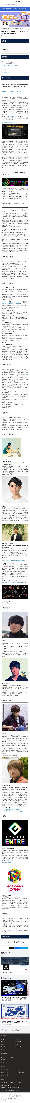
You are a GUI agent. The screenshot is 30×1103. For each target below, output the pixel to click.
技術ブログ (18, 1041)
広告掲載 (3, 1059)
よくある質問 (4, 1072)
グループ (3, 1046)
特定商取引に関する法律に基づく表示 (10, 1087)
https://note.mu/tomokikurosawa (13, 559)
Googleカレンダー (9, 65)
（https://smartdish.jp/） (20, 507)
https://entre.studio (7, 862)
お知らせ (18, 1070)
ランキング (18, 1046)
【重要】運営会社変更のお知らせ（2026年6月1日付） (15, 8)
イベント (6, 1029)
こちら (19, 226)
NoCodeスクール (17, 463)
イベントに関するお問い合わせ (15, 942)
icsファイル (18, 65)
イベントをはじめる (21, 1072)
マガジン (3, 1041)
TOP (2, 1029)
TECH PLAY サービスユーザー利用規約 (11, 1082)
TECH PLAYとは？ (5, 1070)
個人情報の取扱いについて (7, 1085)
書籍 (17, 1044)
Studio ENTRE (8, 72)
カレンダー (18, 1039)
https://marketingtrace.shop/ (9, 603)
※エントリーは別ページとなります (11, 303)
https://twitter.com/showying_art (14, 811)
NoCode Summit (14, 116)
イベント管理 (4, 1075)
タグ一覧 (3, 1049)
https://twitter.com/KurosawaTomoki (15, 560)
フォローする (23, 966)
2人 (26, 969)
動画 (2, 1044)
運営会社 (3, 1062)
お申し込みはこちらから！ (9, 122)
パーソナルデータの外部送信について (10, 1090)
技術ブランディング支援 (7, 1057)
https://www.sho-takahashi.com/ (12, 809)
